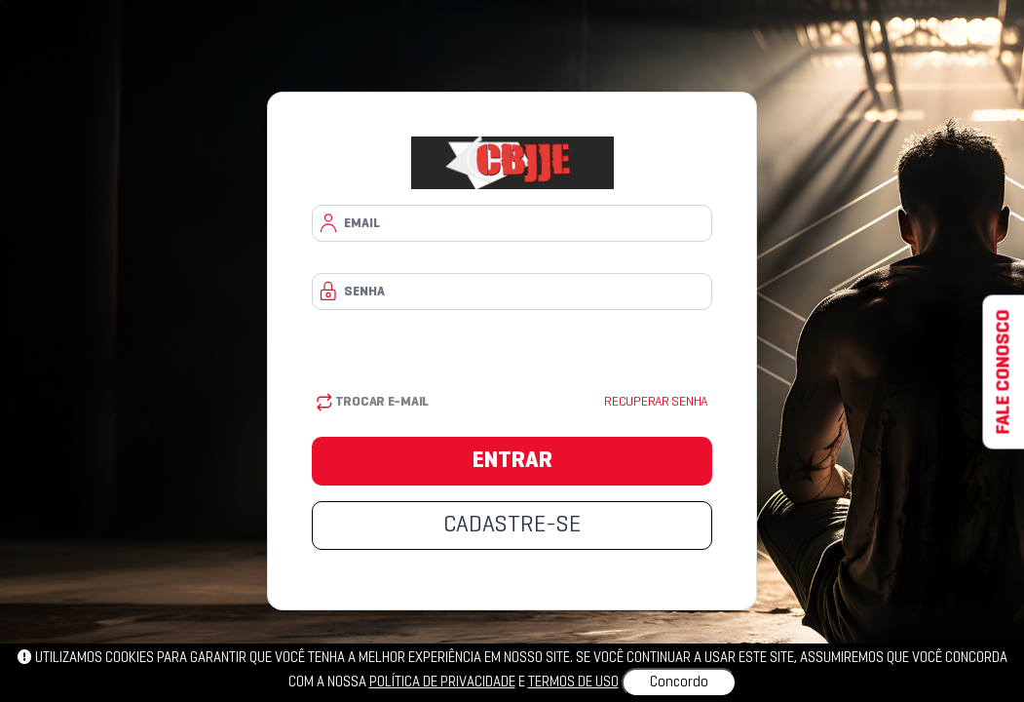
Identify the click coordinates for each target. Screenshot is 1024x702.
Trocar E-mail (373, 402)
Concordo (679, 682)
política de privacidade (442, 682)
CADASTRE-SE (512, 525)
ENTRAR (512, 461)
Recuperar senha (655, 402)
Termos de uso (573, 682)
